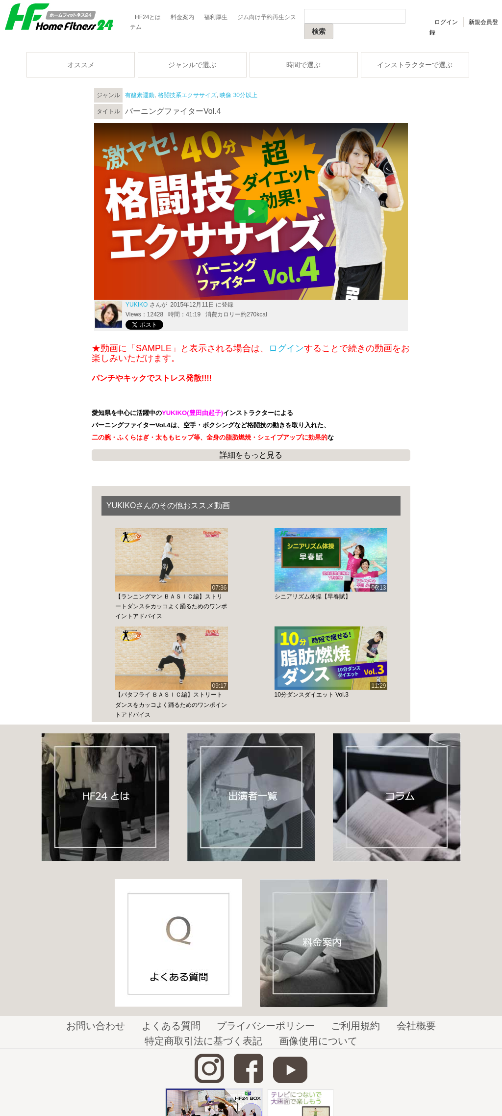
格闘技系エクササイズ (187, 95)
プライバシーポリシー (266, 1025)
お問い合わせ (95, 1025)
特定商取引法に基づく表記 (203, 1041)
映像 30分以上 (238, 95)
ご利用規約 (355, 1025)
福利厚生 (215, 17)
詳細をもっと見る (251, 455)
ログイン (446, 22)
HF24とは (148, 17)
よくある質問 (171, 1025)
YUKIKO (137, 304)
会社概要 (416, 1025)
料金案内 (182, 17)
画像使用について (318, 1041)
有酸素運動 (139, 95)
